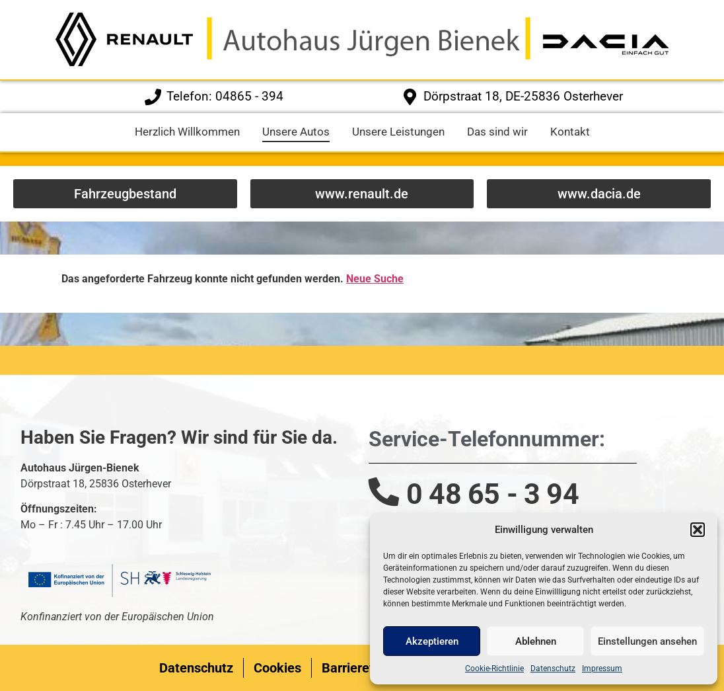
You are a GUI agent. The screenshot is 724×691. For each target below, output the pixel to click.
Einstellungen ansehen (647, 641)
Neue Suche (375, 278)
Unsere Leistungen (398, 131)
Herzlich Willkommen (187, 131)
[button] (697, 529)
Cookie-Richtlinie (494, 668)
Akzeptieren (432, 641)
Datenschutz (552, 668)
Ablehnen (535, 641)
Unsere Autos (296, 131)
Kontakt (570, 131)
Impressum (602, 668)
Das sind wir (497, 131)
